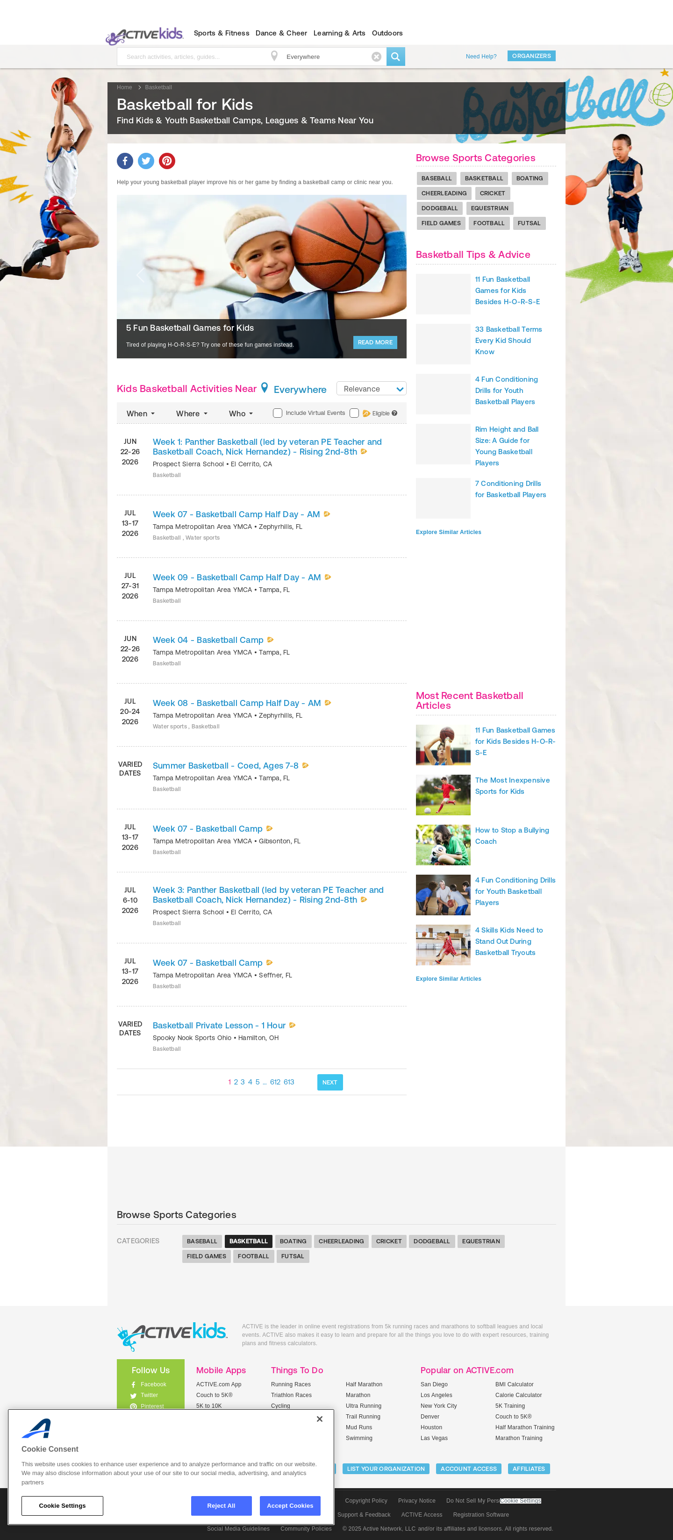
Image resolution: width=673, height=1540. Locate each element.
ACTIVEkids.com (143, 33)
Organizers (531, 55)
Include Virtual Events (309, 413)
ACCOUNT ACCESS (469, 1468)
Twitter (149, 1395)
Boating (530, 178)
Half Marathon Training (525, 1427)
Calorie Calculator (518, 1395)
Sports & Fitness (222, 33)
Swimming (359, 1438)
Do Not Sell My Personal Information (493, 1500)
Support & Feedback (364, 1514)
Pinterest (152, 1406)
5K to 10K (209, 1406)
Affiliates (529, 1468)
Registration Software (481, 1514)
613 (289, 1082)
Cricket (493, 193)
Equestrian (490, 208)
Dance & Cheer (281, 33)
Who (242, 413)
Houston (431, 1427)
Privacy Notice (417, 1500)
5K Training (510, 1406)
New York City (439, 1406)
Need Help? (481, 56)
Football (489, 223)
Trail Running (363, 1416)
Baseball (437, 178)
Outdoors (387, 33)
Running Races (291, 1384)
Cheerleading (444, 193)
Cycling (280, 1406)
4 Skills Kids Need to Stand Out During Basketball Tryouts (509, 941)
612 (275, 1082)
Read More (375, 342)
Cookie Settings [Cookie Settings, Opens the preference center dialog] (62, 1505)
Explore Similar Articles (448, 532)
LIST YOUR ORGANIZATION (386, 1468)
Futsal (529, 223)
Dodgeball (440, 208)
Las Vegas (434, 1438)
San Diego (434, 1384)
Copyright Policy (366, 1500)
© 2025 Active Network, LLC (379, 1529)
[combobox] (371, 388)
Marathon (358, 1395)
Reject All (222, 1505)
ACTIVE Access (422, 1514)
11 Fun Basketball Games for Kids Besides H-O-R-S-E (507, 290)
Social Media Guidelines (238, 1529)
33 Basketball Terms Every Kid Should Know (509, 340)
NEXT (330, 1082)
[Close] (319, 1419)
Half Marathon (364, 1384)
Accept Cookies (290, 1505)
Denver (430, 1416)
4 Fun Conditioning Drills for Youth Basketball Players (506, 390)
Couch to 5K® (214, 1395)
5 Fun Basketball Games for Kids (190, 328)
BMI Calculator (514, 1384)
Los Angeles (436, 1395)
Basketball (484, 178)
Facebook (153, 1384)
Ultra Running (364, 1406)
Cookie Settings (520, 1501)
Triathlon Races (291, 1395)
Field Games (441, 223)
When (142, 413)
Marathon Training (519, 1438)
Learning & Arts (340, 33)
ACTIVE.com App (219, 1384)
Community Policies (306, 1529)
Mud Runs (359, 1427)
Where (192, 413)
